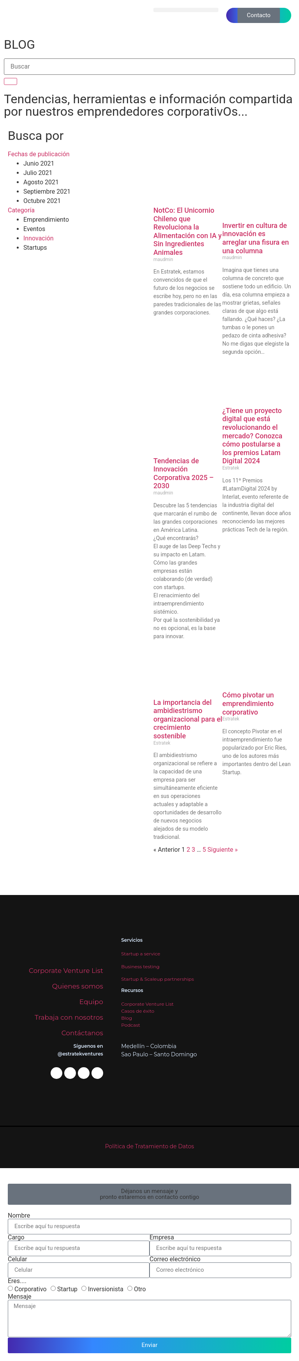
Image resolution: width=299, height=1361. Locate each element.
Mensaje (20, 1297)
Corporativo (30, 1288)
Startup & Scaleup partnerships (157, 979)
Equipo (91, 1002)
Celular (17, 1259)
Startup (67, 1288)
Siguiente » (223, 849)
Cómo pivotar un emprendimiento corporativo (248, 703)
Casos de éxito (137, 1011)
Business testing (140, 966)
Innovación (38, 238)
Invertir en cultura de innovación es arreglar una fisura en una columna (255, 238)
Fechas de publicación (39, 154)
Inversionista (105, 1288)
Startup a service (140, 954)
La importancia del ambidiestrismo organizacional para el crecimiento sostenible (187, 719)
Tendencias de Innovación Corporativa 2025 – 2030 (183, 473)
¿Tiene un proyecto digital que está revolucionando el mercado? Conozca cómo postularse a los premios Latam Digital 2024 (252, 435)
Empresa (162, 1237)
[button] (185, 10)
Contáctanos (82, 1033)
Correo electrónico (175, 1259)
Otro (140, 1288)
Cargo (16, 1237)
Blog (126, 1018)
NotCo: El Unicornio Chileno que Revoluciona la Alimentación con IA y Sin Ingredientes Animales (187, 231)
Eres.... (17, 1281)
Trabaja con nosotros (69, 1017)
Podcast (130, 1025)
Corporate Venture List (66, 970)
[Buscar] (10, 81)
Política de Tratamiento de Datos (149, 1146)
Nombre (19, 1216)
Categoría (21, 210)
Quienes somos (77, 986)
